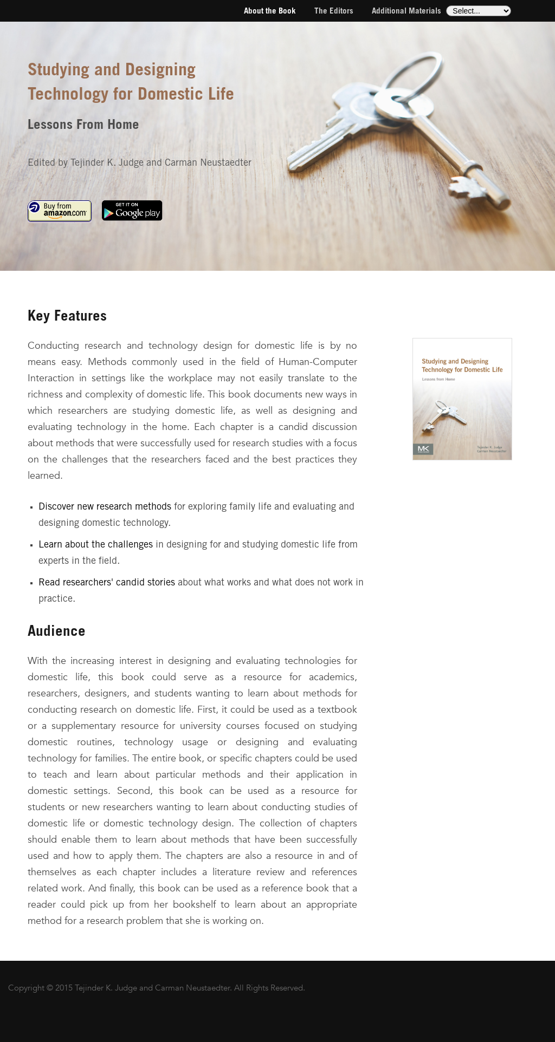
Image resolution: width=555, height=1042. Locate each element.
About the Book (270, 12)
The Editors (333, 12)
